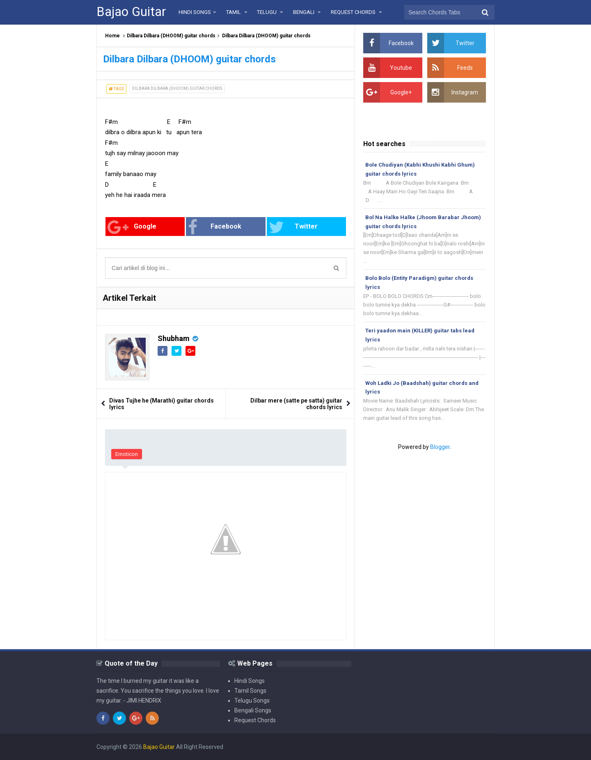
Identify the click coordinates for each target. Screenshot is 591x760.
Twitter (293, 227)
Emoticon (126, 454)
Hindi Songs (249, 681)
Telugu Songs (252, 700)
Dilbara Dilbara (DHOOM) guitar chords (171, 36)
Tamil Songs (250, 690)
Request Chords (255, 720)
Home (112, 36)
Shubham (174, 338)
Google (132, 227)
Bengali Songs (252, 710)
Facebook (214, 227)
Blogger (440, 447)
